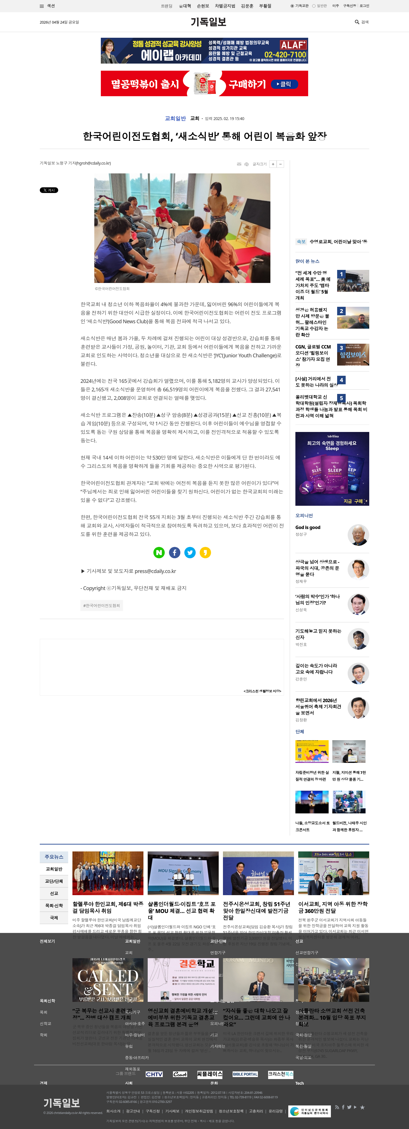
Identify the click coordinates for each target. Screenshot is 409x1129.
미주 (335, 5)
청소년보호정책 (231, 1111)
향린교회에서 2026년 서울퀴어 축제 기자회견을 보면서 (318, 706)
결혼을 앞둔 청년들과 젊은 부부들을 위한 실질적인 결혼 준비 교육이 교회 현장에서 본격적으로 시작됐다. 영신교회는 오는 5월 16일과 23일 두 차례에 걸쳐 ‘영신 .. (182, 1042)
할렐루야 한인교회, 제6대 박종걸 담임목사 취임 (107, 908)
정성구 (301, 534)
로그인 (364, 5)
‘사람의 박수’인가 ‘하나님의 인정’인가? (317, 599)
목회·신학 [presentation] (53, 905)
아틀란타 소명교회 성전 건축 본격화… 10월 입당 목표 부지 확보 (332, 1017)
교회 (194, 118)
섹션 (47, 6)
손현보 (203, 6)
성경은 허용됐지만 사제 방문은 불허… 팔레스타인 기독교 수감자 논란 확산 (312, 322)
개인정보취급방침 (199, 1111)
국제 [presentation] (54, 918)
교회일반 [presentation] (54, 869)
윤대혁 (185, 6)
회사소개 (113, 1111)
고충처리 (256, 1111)
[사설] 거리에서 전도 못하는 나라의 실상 (316, 382)
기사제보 (172, 1111)
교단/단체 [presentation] (54, 881)
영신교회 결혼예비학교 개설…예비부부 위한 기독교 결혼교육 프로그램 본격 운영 (183, 1017)
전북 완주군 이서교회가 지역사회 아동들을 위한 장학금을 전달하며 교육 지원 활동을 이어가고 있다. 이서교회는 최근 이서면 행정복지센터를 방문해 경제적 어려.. (333, 928)
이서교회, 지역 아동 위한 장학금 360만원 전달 (333, 908)
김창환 (301, 720)
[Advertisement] (332, 195)
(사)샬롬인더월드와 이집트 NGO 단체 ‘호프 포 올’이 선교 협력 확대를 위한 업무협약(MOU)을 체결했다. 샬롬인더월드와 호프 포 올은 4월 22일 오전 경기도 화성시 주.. (182, 938)
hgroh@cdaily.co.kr (93, 163)
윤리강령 (276, 1111)
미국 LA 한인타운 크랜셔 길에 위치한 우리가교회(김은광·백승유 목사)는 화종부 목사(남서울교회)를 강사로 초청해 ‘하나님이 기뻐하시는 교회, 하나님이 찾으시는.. (258, 1042)
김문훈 (247, 6)
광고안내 (133, 1111)
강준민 (301, 679)
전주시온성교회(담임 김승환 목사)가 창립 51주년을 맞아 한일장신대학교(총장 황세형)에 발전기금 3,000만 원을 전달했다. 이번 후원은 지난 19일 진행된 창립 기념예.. (258, 935)
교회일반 (175, 118)
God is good (307, 527)
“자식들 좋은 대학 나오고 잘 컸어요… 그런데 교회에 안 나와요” (256, 1017)
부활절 (265, 6)
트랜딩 (166, 6)
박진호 (301, 644)
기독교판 (301, 5)
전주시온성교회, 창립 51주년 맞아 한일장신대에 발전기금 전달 (257, 911)
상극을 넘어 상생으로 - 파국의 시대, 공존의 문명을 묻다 (317, 568)
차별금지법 (225, 6)
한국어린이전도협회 (103, 605)
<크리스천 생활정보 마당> (262, 691)
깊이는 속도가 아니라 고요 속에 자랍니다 (316, 669)
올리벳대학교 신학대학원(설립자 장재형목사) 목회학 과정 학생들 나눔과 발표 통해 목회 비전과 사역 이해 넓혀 (331, 406)
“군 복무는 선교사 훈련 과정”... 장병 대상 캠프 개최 (102, 1014)
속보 (301, 242)
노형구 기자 (66, 163)
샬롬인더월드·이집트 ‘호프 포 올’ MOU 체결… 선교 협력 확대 (182, 911)
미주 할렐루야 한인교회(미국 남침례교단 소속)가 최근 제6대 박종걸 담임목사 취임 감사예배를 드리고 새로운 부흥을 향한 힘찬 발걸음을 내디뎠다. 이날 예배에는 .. (107, 928)
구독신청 (349, 5)
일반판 (322, 5)
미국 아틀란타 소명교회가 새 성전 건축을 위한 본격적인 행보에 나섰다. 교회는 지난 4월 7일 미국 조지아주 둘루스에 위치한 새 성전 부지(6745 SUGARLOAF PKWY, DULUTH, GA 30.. (333, 1045)
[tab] (54, 869)
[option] (313, 762)
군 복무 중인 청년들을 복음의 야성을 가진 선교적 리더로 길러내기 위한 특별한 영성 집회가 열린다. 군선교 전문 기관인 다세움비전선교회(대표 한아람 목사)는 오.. (107, 1035)
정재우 (301, 581)
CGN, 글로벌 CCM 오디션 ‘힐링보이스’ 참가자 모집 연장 (313, 356)
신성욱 (301, 609)
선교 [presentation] (54, 893)
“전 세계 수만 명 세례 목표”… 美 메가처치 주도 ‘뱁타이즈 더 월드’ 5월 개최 (313, 285)
